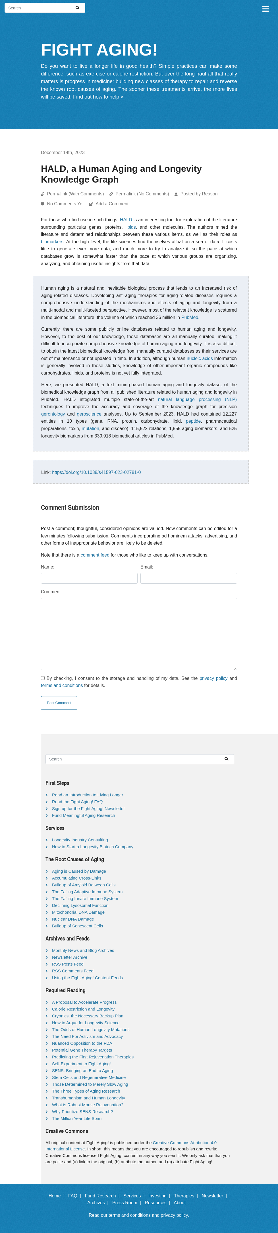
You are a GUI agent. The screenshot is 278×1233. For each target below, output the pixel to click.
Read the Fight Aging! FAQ (77, 801)
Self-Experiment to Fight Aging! (81, 1063)
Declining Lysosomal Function (80, 905)
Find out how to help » (98, 97)
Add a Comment (112, 203)
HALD (126, 219)
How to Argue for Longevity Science (86, 1022)
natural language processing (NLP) (197, 399)
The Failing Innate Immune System (85, 898)
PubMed (189, 317)
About (182, 1202)
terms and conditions (62, 685)
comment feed (95, 555)
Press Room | (128, 1202)
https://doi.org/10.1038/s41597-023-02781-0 (96, 472)
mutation (90, 428)
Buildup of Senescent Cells (77, 925)
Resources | (159, 1202)
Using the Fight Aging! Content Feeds (87, 977)
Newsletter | (216, 1195)
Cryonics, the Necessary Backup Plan (87, 1015)
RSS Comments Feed (73, 970)
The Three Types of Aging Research (86, 1091)
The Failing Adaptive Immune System (87, 891)
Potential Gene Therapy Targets (82, 1050)
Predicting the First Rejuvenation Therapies (93, 1056)
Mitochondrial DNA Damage (78, 912)
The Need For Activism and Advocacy (87, 1036)
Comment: (51, 591)
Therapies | (187, 1195)
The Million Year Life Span (76, 1118)
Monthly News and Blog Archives (83, 950)
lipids (130, 227)
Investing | (160, 1195)
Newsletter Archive (69, 957)
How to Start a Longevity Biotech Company (92, 846)
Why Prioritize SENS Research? (82, 1111)
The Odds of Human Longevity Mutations (91, 1029)
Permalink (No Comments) (142, 193)
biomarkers (52, 241)
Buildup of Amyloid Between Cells (83, 884)
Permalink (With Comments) (75, 193)
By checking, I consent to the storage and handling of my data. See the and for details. (139, 682)
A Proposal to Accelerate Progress (84, 1002)
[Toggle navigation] (265, 8)
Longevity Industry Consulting (80, 839)
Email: (146, 567)
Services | (135, 1195)
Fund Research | (103, 1195)
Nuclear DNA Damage (73, 919)
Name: (47, 567)
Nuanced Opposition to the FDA (82, 1043)
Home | (58, 1195)
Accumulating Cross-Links (76, 878)
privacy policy (213, 678)
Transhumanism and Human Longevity (88, 1097)
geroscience (89, 414)
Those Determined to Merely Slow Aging (90, 1084)
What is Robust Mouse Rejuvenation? (87, 1104)
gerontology (53, 414)
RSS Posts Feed (68, 964)
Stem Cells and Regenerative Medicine (89, 1077)
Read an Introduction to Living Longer (87, 794)
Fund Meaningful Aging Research (83, 815)
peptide (193, 421)
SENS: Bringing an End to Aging (82, 1070)
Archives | (99, 1202)
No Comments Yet (66, 203)
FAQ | (76, 1195)
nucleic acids (200, 358)
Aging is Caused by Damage (79, 871)
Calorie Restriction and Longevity (83, 1009)
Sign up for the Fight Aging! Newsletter (88, 808)
